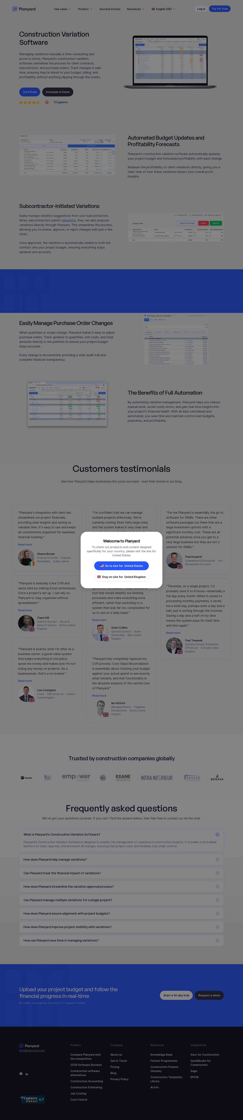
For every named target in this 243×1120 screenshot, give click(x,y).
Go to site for (121, 566)
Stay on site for (121, 577)
